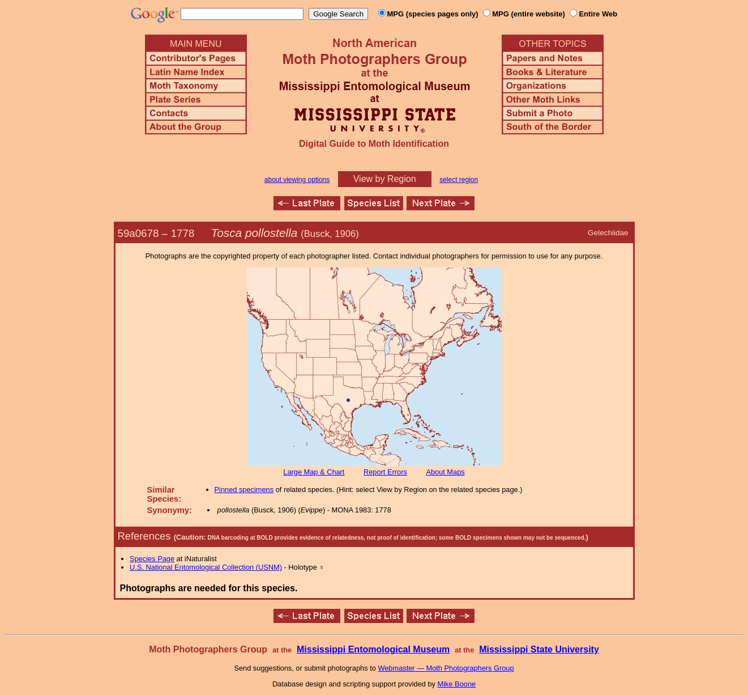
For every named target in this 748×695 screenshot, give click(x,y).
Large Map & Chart (313, 472)
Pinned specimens (244, 489)
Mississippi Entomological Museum (373, 649)
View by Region (384, 179)
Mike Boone (457, 684)
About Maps (445, 472)
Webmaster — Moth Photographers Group (446, 668)
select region (458, 180)
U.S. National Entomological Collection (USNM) (206, 567)
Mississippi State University (539, 649)
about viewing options (297, 180)
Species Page (152, 558)
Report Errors (385, 472)
